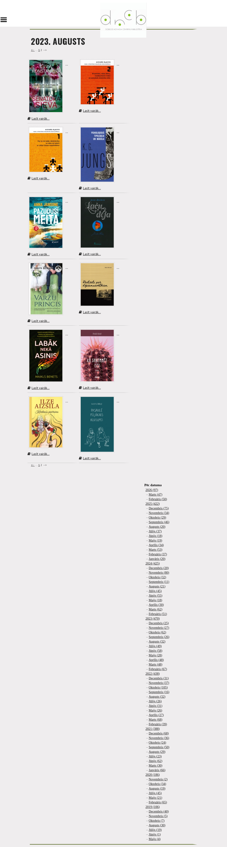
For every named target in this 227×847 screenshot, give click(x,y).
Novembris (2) (158, 779)
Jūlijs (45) (155, 591)
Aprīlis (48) (156, 660)
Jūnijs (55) (156, 595)
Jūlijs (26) (155, 701)
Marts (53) (156, 549)
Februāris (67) (158, 669)
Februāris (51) (158, 614)
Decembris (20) (159, 568)
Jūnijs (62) (156, 761)
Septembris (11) (159, 582)
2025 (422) (153, 503)
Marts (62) (156, 609)
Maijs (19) (155, 540)
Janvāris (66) (157, 770)
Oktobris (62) (157, 632)
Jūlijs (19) (155, 830)
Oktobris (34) (157, 784)
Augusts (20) (157, 526)
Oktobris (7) (157, 820)
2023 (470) (153, 618)
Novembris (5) (158, 816)
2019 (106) (153, 807)
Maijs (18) (155, 600)
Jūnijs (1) (155, 834)
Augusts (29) (157, 752)
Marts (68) (156, 719)
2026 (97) (152, 490)
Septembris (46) (159, 522)
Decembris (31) (159, 678)
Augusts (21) (157, 586)
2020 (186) (153, 774)
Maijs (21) (155, 797)
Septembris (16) (159, 692)
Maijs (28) (155, 655)
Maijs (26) (155, 710)
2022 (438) (153, 673)
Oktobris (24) (157, 742)
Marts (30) (156, 765)
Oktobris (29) (157, 517)
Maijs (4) (155, 839)
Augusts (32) (157, 641)
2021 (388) (153, 729)
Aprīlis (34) (156, 545)
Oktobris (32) (157, 577)
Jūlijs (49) (155, 646)
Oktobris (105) (158, 687)
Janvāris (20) (157, 559)
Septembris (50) (159, 747)
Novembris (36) (159, 738)
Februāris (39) (158, 724)
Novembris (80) (159, 572)
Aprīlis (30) (156, 605)
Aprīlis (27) (156, 715)
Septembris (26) (159, 637)
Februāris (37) (158, 554)
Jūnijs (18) (156, 536)
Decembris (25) (159, 623)
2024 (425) (153, 563)
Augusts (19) (157, 788)
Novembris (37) (159, 683)
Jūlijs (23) (155, 756)
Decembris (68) (159, 733)
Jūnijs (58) (156, 650)
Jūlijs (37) (155, 531)
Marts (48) (156, 664)
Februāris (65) (158, 802)
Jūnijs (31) (156, 706)
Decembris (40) (159, 811)
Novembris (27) (159, 628)
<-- (33, 50)
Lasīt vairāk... (39, 118)
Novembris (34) (159, 513)
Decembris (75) (159, 508)
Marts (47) (156, 494)
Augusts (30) (157, 825)
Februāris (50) (158, 499)
